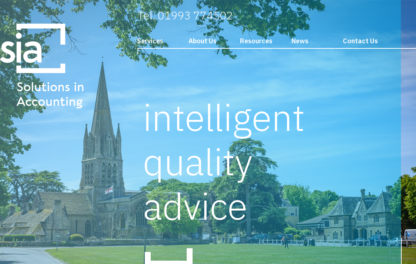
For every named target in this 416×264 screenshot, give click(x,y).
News (299, 41)
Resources (256, 41)
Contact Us (360, 41)
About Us (202, 41)
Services (150, 41)
